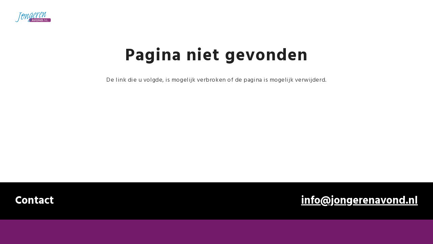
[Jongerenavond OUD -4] (33, 17)
